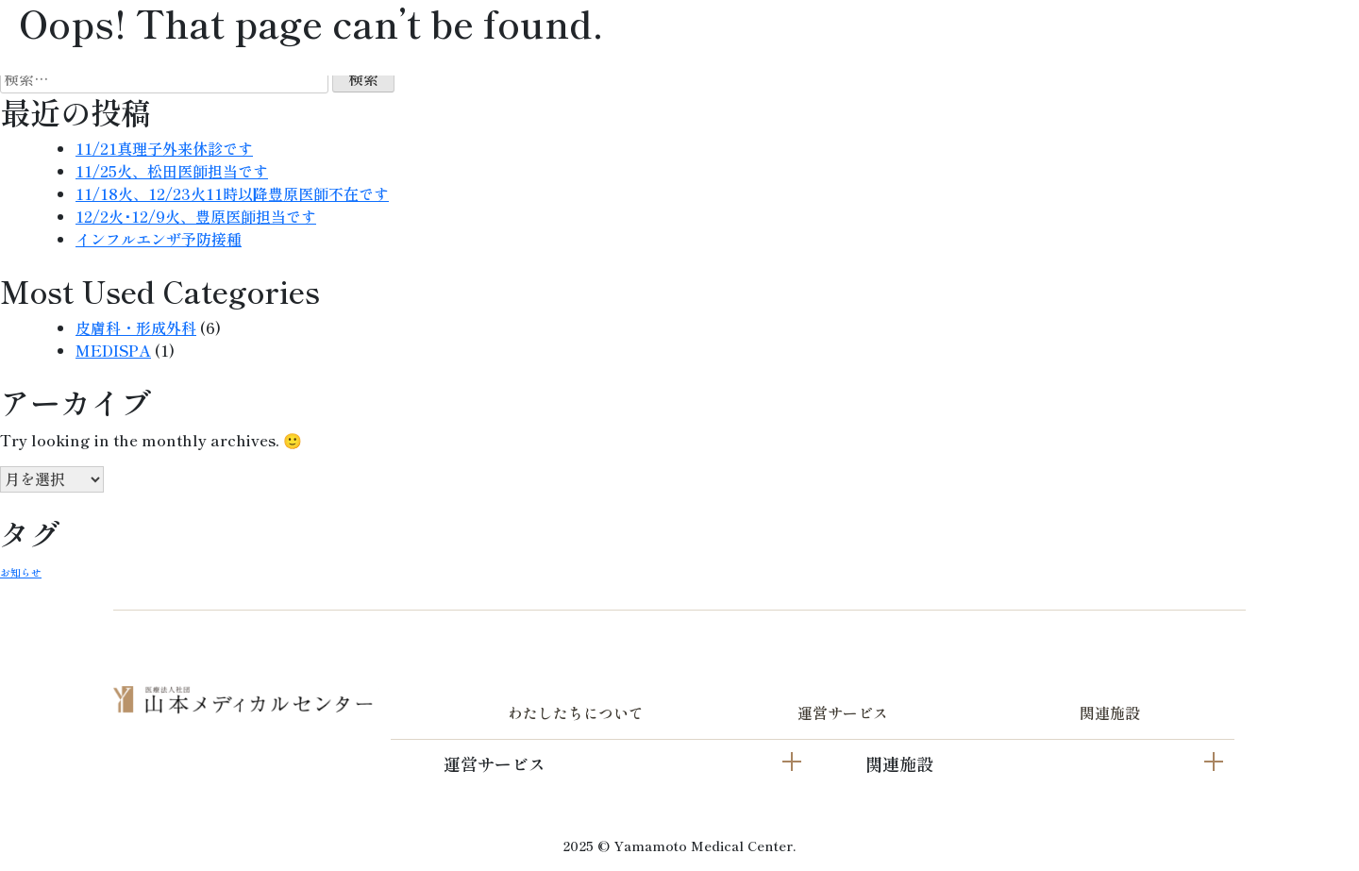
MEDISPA (113, 350)
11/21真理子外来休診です (164, 148)
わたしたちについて (576, 712)
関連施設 (1110, 712)
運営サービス (842, 712)
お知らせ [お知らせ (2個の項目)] (21, 572)
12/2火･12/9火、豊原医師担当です (196, 216)
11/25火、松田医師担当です (172, 170)
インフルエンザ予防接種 (159, 238)
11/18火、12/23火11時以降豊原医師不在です (232, 193)
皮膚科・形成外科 (136, 327)
